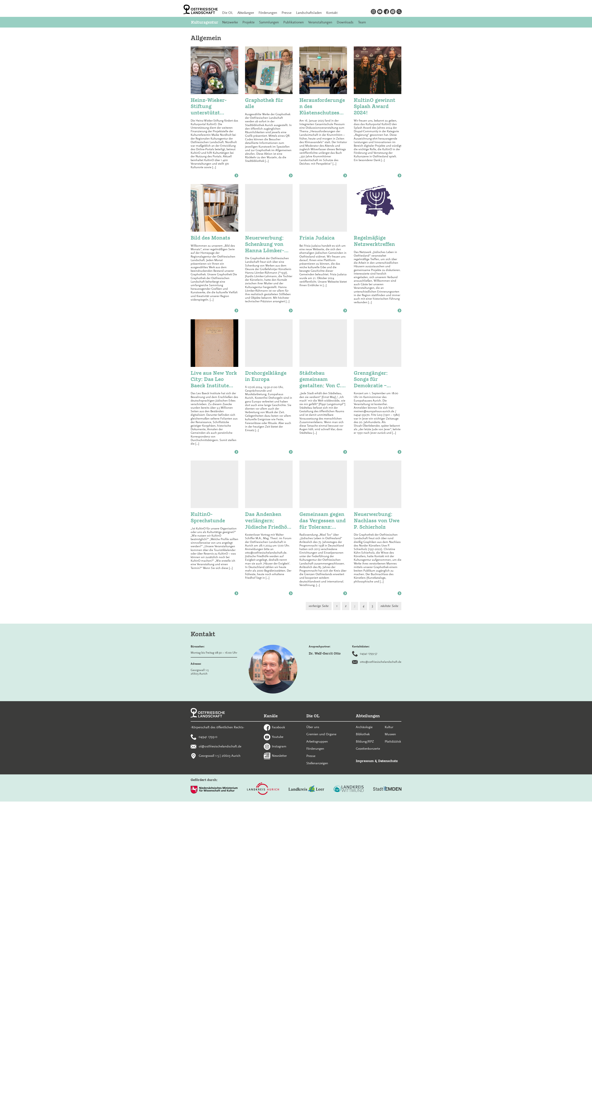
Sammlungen (269, 22)
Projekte (248, 22)
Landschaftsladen (309, 13)
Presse (287, 13)
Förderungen (268, 13)
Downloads (345, 22)
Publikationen (293, 22)
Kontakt (332, 13)
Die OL (227, 13)
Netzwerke (230, 22)
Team (362, 22)
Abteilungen (245, 13)
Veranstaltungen (320, 22)
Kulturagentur (204, 22)
